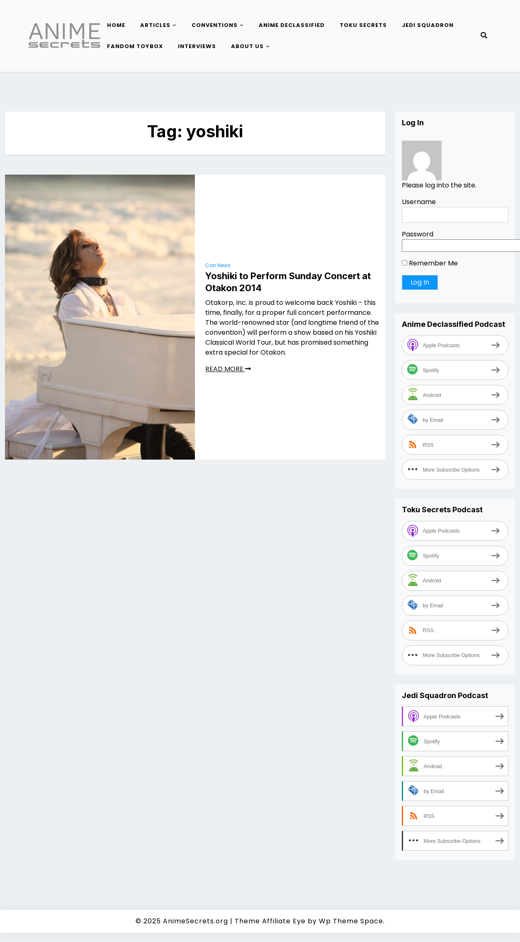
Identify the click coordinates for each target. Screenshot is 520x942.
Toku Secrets (363, 25)
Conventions (215, 25)
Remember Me (430, 263)
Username (419, 202)
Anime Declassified (292, 25)
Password (417, 234)
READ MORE (228, 369)
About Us (247, 46)
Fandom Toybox (135, 46)
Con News (218, 265)
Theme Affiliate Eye (270, 921)
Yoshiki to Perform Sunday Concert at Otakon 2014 (288, 281)
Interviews (197, 46)
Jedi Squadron (428, 25)
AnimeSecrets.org (195, 921)
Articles (155, 25)
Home (116, 25)
